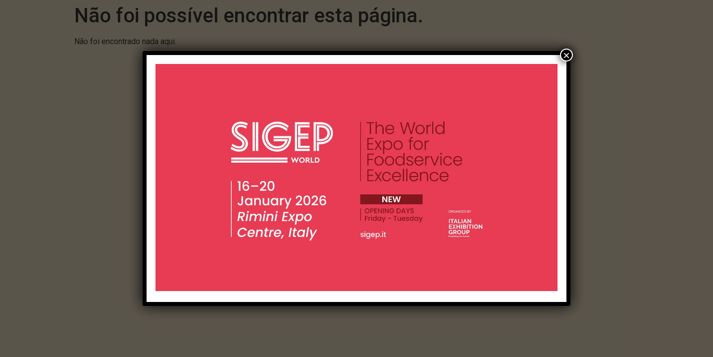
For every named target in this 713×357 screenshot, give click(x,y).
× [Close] (566, 55)
